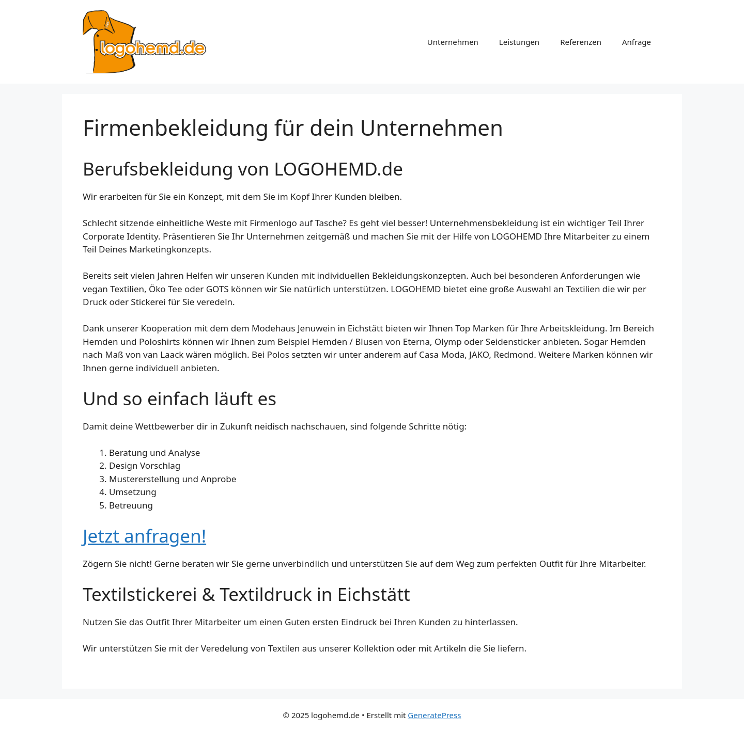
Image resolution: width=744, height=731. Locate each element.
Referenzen (580, 42)
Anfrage (636, 42)
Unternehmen (452, 42)
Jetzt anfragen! (144, 535)
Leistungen (519, 42)
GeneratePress (434, 715)
